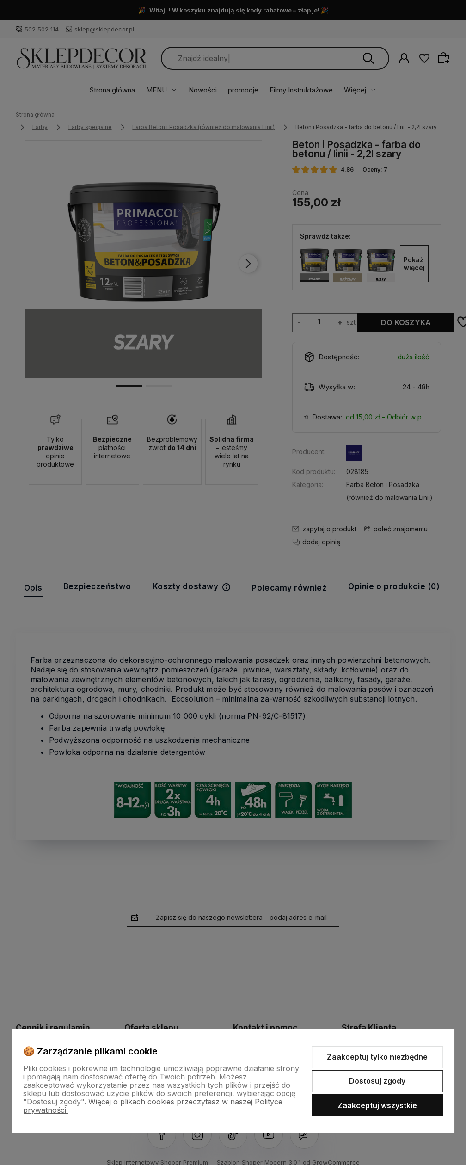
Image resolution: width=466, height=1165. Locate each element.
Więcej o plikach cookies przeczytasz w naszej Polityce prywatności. (152, 1106)
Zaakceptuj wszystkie (377, 1105)
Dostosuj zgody (377, 1080)
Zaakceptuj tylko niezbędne (377, 1056)
